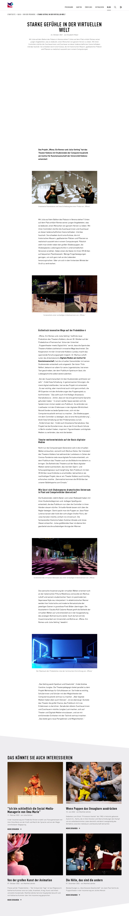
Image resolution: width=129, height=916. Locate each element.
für (84, 358)
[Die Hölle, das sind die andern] (94, 854)
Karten (79, 7)
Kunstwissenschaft (46, 361)
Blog (109, 7)
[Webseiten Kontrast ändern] (120, 7)
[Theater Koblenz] (24, 7)
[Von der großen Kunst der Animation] (35, 854)
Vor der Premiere (29, 14)
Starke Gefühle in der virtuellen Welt (51, 14)
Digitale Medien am (68, 358)
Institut (79, 358)
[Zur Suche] (115, 7)
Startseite (11, 14)
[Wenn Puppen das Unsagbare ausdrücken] (94, 783)
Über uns (88, 7)
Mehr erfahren (13, 829)
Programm (69, 7)
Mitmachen (100, 7)
